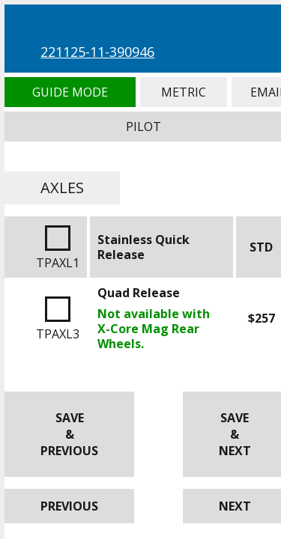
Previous (69, 506)
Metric (183, 92)
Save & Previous (69, 434)
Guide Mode (69, 92)
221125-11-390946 (97, 52)
